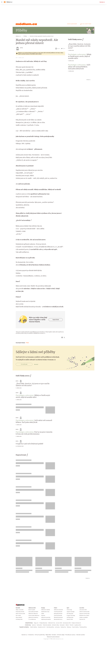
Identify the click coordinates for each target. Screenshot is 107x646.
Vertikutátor (39, 625)
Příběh (27, 342)
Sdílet (63, 48)
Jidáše (42, 613)
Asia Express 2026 (67, 622)
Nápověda (48, 634)
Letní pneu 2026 (83, 609)
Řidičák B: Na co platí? (84, 615)
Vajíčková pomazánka (46, 619)
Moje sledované (72, 23)
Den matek (18, 615)
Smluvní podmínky (40, 634)
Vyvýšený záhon (77, 625)
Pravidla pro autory (70, 634)
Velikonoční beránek (58, 609)
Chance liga (69, 609)
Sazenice (34, 625)
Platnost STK (82, 619)
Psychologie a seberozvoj (76, 54)
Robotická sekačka (47, 625)
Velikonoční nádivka (45, 609)
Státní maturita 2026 (20, 613)
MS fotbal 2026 (70, 617)
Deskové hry (63, 627)
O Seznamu (31, 634)
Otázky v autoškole (83, 617)
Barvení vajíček (31, 609)
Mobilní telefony (33, 627)
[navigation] (2, 2)
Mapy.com (36, 622)
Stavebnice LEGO (42, 627)
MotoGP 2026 (70, 619)
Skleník (67, 625)
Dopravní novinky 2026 (84, 613)
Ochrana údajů (60, 634)
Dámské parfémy (50, 627)
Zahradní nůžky (55, 625)
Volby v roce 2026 (19, 609)
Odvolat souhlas (80, 634)
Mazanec (43, 615)
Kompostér (62, 625)
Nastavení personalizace (53, 636)
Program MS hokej (71, 615)
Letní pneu (57, 627)
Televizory (69, 627)
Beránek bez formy (58, 619)
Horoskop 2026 (19, 619)
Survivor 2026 (59, 622)
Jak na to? (36, 364)
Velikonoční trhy (51, 622)
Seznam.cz (102, 2)
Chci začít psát (85, 23)
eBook (57, 48)
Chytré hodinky (75, 627)
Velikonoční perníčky (45, 617)
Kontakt (54, 634)
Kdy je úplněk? (19, 617)
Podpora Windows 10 (76, 622)
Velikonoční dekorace (33, 613)
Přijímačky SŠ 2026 (20, 611)
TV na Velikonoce (32, 619)
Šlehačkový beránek (58, 617)
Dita (21, 47)
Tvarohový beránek (58, 611)
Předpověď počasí (43, 622)
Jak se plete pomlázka (33, 611)
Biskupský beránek (58, 613)
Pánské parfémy (83, 627)
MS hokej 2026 (70, 613)
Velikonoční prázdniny (33, 617)
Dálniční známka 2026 (84, 611)
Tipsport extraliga (70, 611)
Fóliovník (71, 625)
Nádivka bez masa (45, 611)
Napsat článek (56, 319)
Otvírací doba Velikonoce (33, 615)
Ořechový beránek (58, 615)
